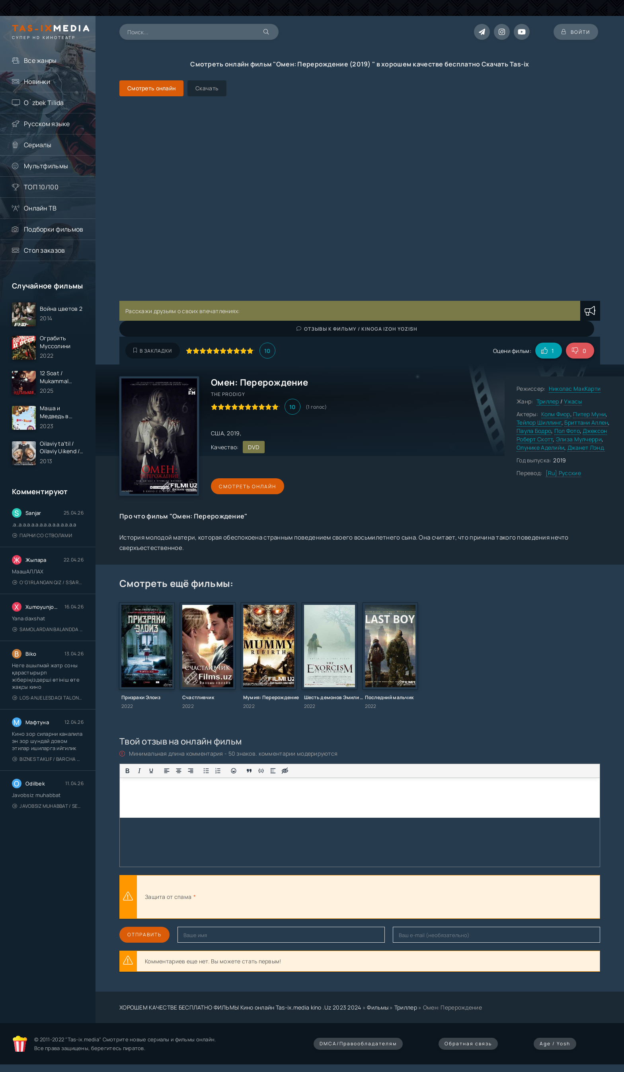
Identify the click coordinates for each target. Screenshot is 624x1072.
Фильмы (377, 1007)
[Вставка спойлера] (273, 771)
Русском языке (47, 123)
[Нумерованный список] (218, 771)
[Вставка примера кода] (261, 771)
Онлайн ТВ (40, 208)
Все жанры (40, 60)
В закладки (152, 350)
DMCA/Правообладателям (358, 1043)
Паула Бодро (534, 431)
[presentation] (284, 896)
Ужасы (573, 401)
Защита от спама (168, 896)
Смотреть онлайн (247, 486)
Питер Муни (589, 414)
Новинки (37, 81)
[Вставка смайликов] (234, 771)
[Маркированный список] (206, 771)
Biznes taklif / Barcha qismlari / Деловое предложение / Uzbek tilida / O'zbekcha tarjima (48, 759)
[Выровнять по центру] (179, 771)
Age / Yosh (555, 1043)
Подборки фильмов (53, 229)
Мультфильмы (46, 166)
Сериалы (37, 144)
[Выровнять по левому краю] (167, 771)
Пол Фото (567, 431)
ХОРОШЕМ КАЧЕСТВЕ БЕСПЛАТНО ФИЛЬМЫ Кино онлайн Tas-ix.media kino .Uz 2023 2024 (240, 1007)
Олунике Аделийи (540, 447)
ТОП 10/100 (41, 187)
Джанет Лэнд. (586, 447)
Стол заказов (44, 250)
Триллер (547, 401)
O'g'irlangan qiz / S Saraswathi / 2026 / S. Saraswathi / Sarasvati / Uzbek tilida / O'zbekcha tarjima (48, 582)
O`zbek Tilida (44, 102)
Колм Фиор (555, 414)
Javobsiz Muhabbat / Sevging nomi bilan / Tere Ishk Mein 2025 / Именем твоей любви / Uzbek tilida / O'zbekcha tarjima (48, 806)
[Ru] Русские (563, 473)
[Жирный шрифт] (127, 771)
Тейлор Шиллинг (539, 422)
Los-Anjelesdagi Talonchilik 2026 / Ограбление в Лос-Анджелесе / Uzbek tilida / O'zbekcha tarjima (48, 697)
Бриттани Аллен (586, 422)
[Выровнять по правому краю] (191, 771)
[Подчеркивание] (151, 771)
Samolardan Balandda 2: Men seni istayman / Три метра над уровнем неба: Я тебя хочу (48, 629)
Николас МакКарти (575, 388)
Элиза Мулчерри (579, 439)
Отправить (144, 934)
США (217, 433)
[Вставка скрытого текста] (285, 771)
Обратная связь (468, 1043)
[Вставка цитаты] (249, 771)
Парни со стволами (42, 535)
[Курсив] (139, 771)
